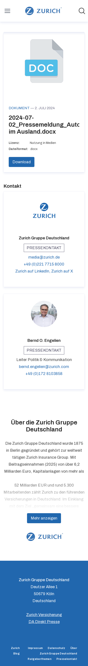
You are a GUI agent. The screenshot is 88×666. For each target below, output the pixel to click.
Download (21, 162)
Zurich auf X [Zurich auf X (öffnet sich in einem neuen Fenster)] (62, 271)
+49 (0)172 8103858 (44, 373)
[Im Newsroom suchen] (81, 10)
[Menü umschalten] (7, 11)
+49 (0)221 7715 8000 (44, 264)
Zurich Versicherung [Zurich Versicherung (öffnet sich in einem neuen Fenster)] (44, 615)
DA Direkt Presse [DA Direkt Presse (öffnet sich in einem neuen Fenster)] (44, 622)
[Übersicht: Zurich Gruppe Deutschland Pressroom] (42, 11)
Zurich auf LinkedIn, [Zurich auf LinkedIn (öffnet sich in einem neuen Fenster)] (33, 271)
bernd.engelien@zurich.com (44, 367)
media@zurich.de (44, 257)
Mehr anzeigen (44, 518)
